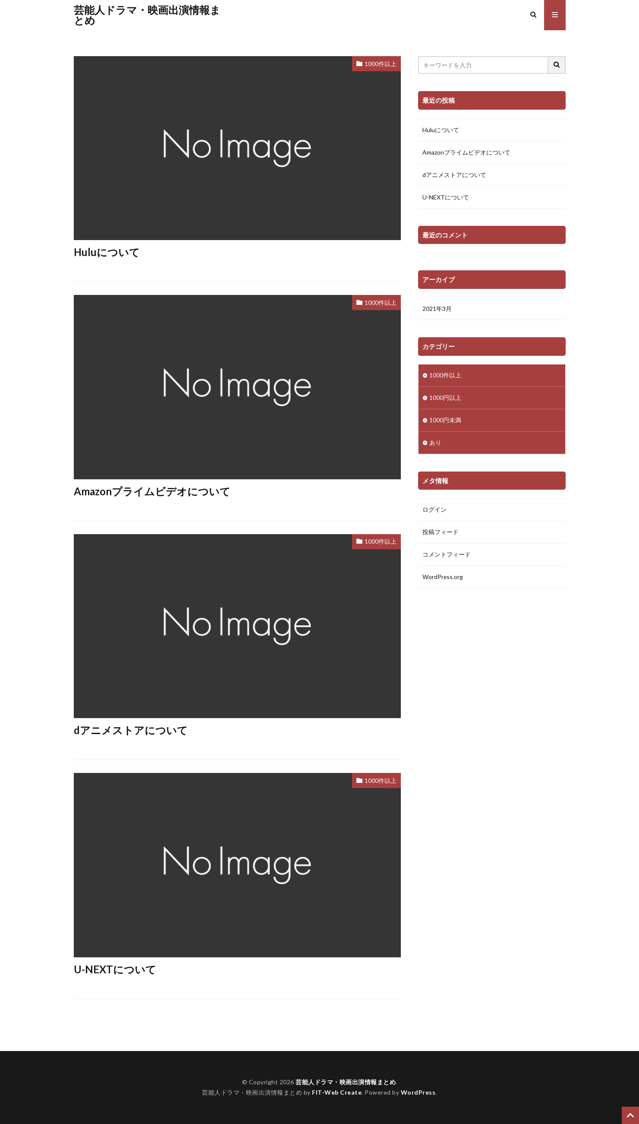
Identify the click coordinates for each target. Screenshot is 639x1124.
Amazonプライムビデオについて (152, 491)
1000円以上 (445, 398)
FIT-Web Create (337, 1092)
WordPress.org (442, 577)
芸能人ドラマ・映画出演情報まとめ (147, 15)
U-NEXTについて (115, 969)
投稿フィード (440, 532)
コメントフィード (446, 555)
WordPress (418, 1092)
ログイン (434, 510)
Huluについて (107, 252)
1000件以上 (381, 63)
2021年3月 (437, 309)
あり (435, 442)
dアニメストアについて (131, 730)
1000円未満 (445, 420)
